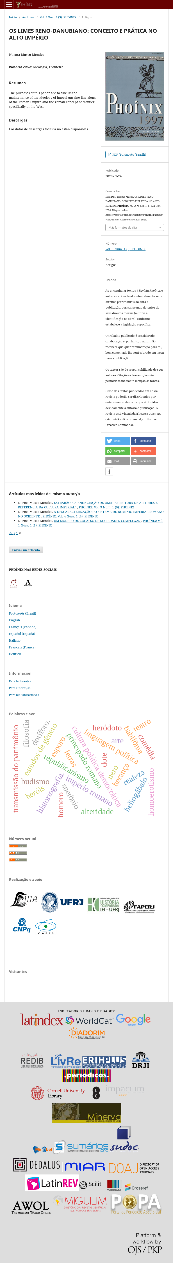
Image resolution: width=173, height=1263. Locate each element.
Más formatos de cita (123, 227)
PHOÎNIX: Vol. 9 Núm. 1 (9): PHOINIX (106, 507)
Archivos (28, 17)
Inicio (13, 17)
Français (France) (22, 647)
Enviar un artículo (26, 550)
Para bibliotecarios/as (24, 695)
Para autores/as (19, 688)
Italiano (14, 640)
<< (11, 533)
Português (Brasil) (22, 613)
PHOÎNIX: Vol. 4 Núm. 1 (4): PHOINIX (70, 516)
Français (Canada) (22, 627)
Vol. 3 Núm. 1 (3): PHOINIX (58, 17)
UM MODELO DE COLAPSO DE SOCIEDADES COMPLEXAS (97, 521)
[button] (117, 441)
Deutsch (15, 654)
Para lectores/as (20, 681)
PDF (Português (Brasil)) (129, 154)
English (14, 620)
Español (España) (22, 634)
